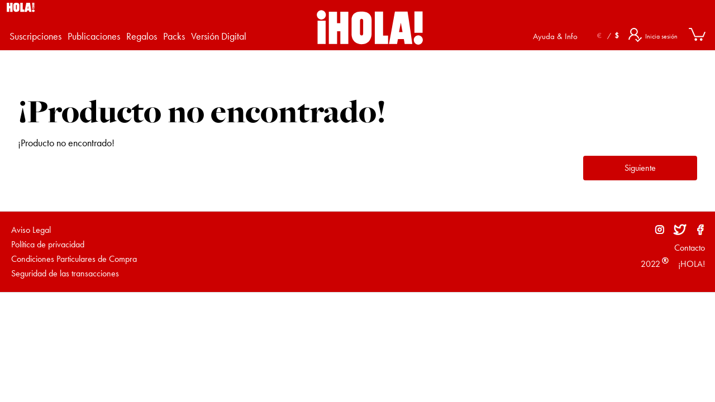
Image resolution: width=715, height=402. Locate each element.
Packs (174, 36)
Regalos (141, 36)
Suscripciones (35, 36)
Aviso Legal (31, 230)
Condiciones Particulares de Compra (74, 259)
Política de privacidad (47, 244)
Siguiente (640, 168)
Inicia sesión (661, 36)
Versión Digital (218, 36)
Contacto (689, 247)
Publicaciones (94, 36)
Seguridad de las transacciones (65, 273)
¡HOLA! (690, 264)
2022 (650, 264)
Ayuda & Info (555, 36)
